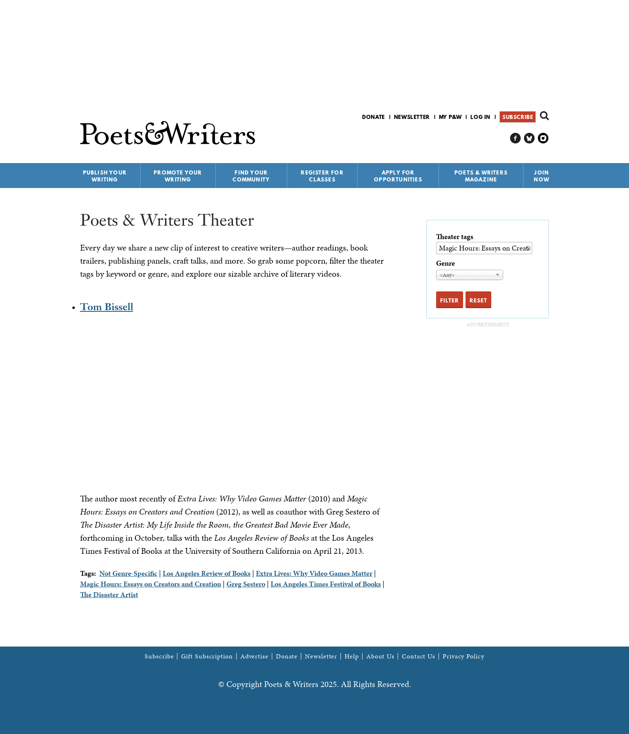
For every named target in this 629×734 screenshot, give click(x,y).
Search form (544, 115)
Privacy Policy (463, 656)
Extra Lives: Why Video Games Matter (314, 573)
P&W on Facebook (515, 138)
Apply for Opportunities (398, 176)
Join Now (541, 176)
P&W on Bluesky (529, 138)
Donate (373, 117)
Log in (480, 117)
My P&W (450, 117)
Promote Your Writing (178, 176)
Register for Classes (322, 176)
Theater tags (454, 236)
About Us (380, 656)
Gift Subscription (207, 656)
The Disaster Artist (109, 594)
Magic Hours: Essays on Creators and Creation (150, 584)
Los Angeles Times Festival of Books (326, 584)
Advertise (254, 656)
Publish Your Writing (105, 176)
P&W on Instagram (543, 138)
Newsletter (412, 117)
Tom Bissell (106, 306)
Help (352, 656)
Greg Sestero (245, 584)
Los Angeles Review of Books (207, 573)
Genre (445, 263)
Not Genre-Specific (128, 573)
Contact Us (418, 656)
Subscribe (517, 117)
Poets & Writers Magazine (481, 176)
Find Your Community (251, 176)
